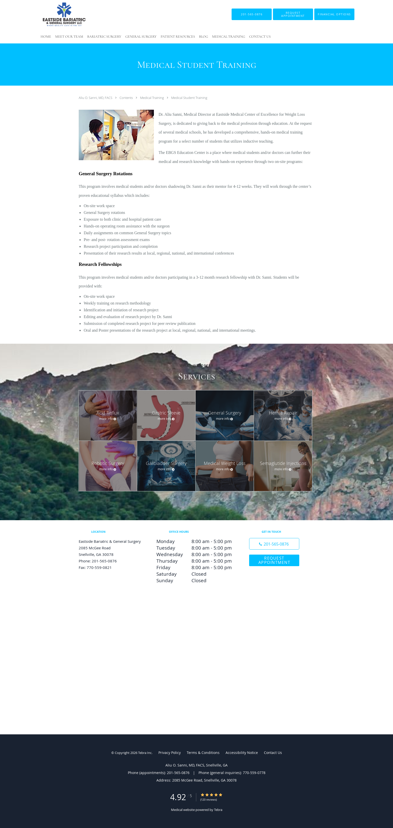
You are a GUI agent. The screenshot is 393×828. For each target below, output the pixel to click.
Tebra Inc (145, 752)
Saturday (195, 574)
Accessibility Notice (242, 752)
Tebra (218, 809)
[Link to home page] (57, 14)
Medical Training (152, 97)
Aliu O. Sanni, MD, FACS (96, 97)
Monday (195, 541)
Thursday (195, 561)
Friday (195, 567)
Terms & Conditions (203, 752)
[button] (293, 14)
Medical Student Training (189, 97)
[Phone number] (274, 544)
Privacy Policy (169, 752)
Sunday (195, 580)
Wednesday (195, 554)
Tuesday (195, 548)
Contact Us (273, 752)
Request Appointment (274, 560)
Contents (127, 97)
